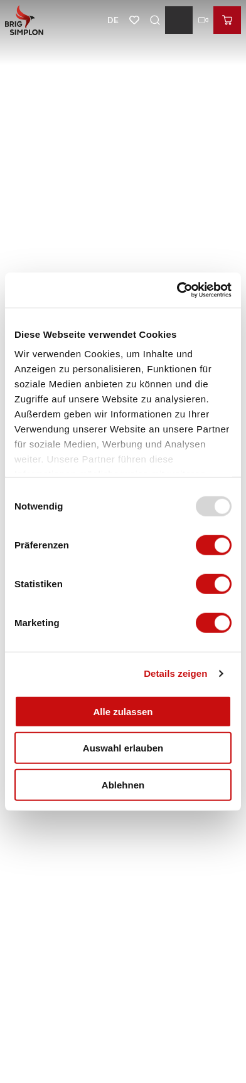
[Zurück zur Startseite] (24, 20)
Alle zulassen (122, 711)
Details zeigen (175, 673)
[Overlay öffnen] (154, 20)
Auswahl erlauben (123, 748)
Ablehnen (123, 784)
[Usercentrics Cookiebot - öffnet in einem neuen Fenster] (177, 290)
